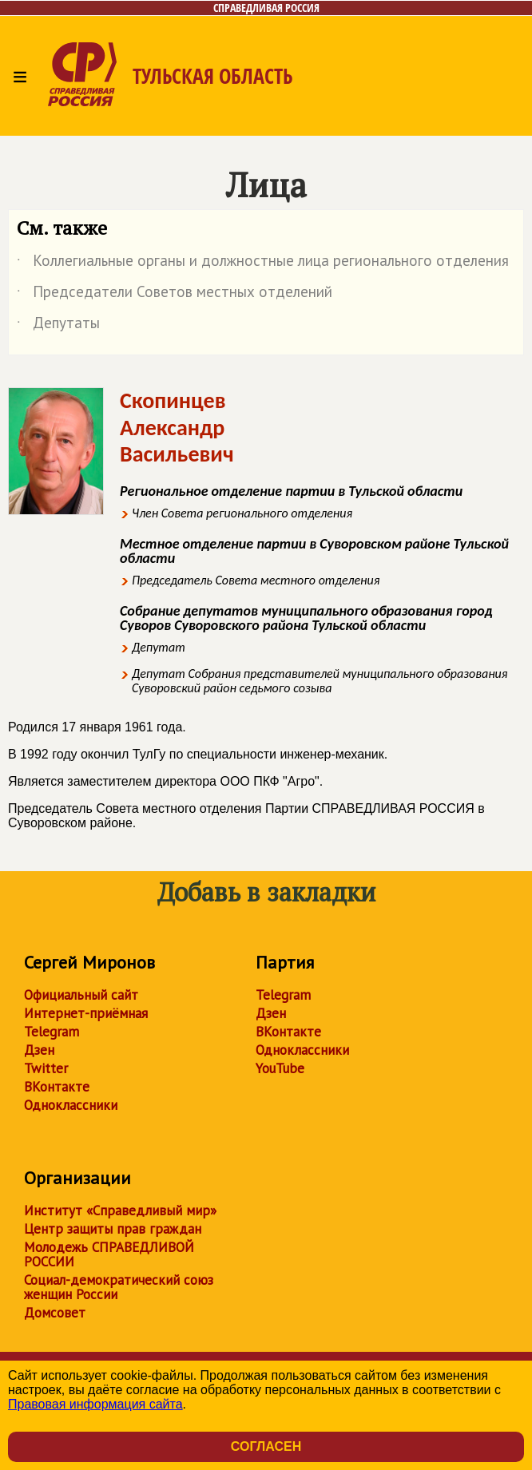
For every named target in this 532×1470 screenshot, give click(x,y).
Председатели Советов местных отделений (174, 294)
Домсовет (54, 1313)
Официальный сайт (81, 995)
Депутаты (58, 325)
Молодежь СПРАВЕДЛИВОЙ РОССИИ (109, 1254)
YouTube (280, 1068)
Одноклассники (70, 1105)
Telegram (51, 1031)
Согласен (266, 1446)
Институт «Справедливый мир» (120, 1210)
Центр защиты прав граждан (112, 1229)
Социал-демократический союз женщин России (118, 1287)
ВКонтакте (56, 1087)
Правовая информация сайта (95, 1404)
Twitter (46, 1068)
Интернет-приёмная (86, 1013)
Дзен (39, 1050)
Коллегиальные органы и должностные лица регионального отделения (263, 263)
